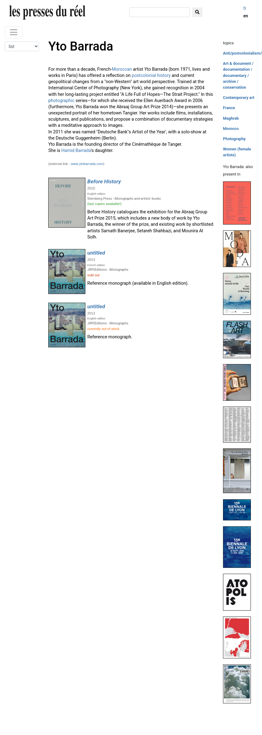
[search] (159, 12)
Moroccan (122, 69)
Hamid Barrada (76, 150)
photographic (61, 100)
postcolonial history (151, 75)
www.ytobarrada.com (87, 164)
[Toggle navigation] (13, 32)
